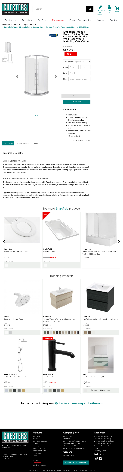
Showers (16, 25)
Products (10, 20)
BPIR (36, 143)
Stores (100, 20)
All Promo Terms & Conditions (74, 448)
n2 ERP (93, 470)
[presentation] (86, 87)
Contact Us (67, 436)
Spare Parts (37, 453)
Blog (96, 448)
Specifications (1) (23, 143)
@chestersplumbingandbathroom (79, 403)
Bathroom (6, 25)
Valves (35, 455)
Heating (35, 439)
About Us (66, 439)
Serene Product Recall (71, 443)
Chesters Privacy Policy (102, 443)
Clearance (58, 20)
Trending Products (39, 465)
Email (65, 73)
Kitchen (35, 443)
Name (65, 67)
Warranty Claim (100, 451)
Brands (27, 20)
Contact (114, 20)
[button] (99, 9)
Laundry (36, 446)
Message (65, 79)
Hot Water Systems (40, 441)
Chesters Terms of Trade (103, 446)
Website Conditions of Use (104, 441)
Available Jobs (68, 455)
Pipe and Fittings (39, 448)
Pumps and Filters (39, 451)
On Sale (42, 20)
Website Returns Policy (102, 439)
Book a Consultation (80, 20)
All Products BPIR (69, 446)
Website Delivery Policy (103, 436)
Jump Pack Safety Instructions (74, 441)
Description (8, 143)
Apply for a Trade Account (76, 462)
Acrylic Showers (29, 25)
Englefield (62, 208)
